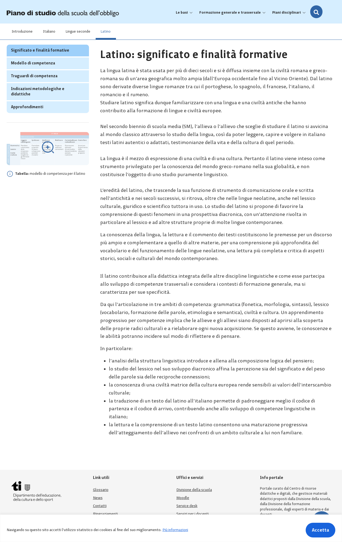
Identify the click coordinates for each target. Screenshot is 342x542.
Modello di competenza (33, 73)
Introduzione (22, 31)
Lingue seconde (79, 31)
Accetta (320, 530)
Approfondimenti (27, 117)
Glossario (100, 489)
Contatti (100, 506)
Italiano (50, 31)
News (98, 497)
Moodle (182, 497)
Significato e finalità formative (40, 60)
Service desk (186, 506)
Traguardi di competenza (34, 86)
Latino (107, 31)
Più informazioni (175, 530)
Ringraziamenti (105, 514)
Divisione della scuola (194, 489)
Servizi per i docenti (192, 514)
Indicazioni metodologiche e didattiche (37, 102)
